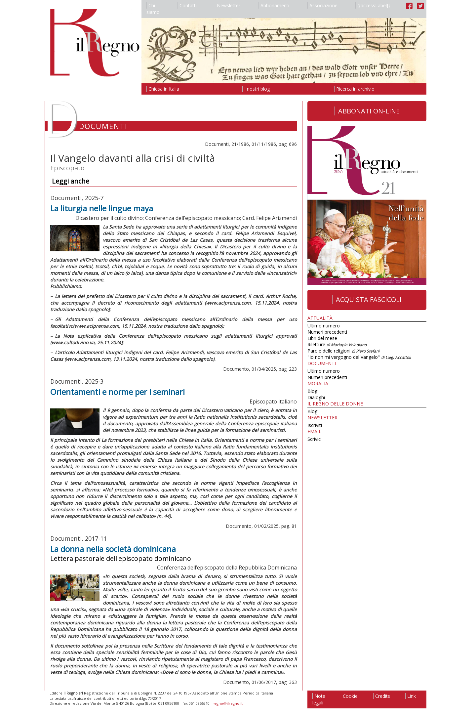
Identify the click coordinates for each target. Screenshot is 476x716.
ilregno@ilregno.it (227, 703)
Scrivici (314, 439)
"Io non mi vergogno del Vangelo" (359, 357)
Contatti (187, 5)
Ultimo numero (323, 325)
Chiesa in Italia (162, 89)
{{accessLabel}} (372, 5)
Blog (312, 391)
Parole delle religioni (343, 351)
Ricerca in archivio (354, 89)
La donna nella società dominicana (113, 548)
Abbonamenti (273, 5)
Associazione (322, 5)
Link (410, 696)
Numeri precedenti (327, 332)
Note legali (318, 699)
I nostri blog (256, 89)
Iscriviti (314, 425)
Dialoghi (316, 397)
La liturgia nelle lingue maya (101, 208)
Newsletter (227, 5)
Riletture (337, 344)
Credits (381, 696)
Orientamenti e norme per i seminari (117, 391)
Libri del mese (322, 338)
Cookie (349, 696)
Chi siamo (153, 8)
